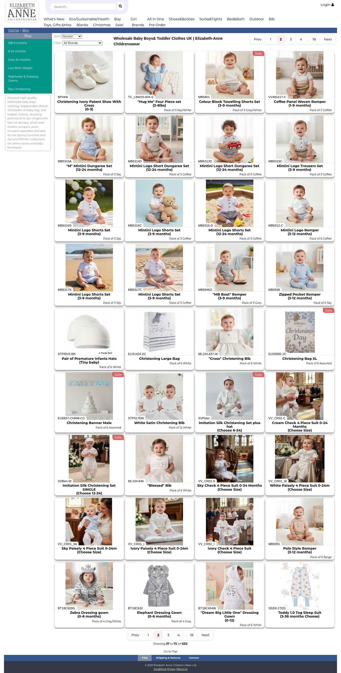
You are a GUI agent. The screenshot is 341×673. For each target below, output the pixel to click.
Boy (117, 19)
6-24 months (17, 51)
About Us (182, 668)
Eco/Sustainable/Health (89, 19)
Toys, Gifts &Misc (58, 25)
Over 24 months (19, 60)
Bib (272, 19)
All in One (155, 19)
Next (328, 39)
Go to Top (170, 651)
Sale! (119, 25)
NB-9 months (17, 43)
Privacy (171, 668)
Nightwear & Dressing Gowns (23, 79)
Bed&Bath (236, 19)
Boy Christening (19, 89)
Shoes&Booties (182, 19)
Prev (258, 39)
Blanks (82, 25)
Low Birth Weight (20, 68)
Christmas (102, 25)
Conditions (160, 668)
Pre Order (157, 25)
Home (13, 30)
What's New (54, 19)
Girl (134, 19)
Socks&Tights (210, 19)
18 (314, 39)
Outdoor (256, 19)
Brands (138, 25)
